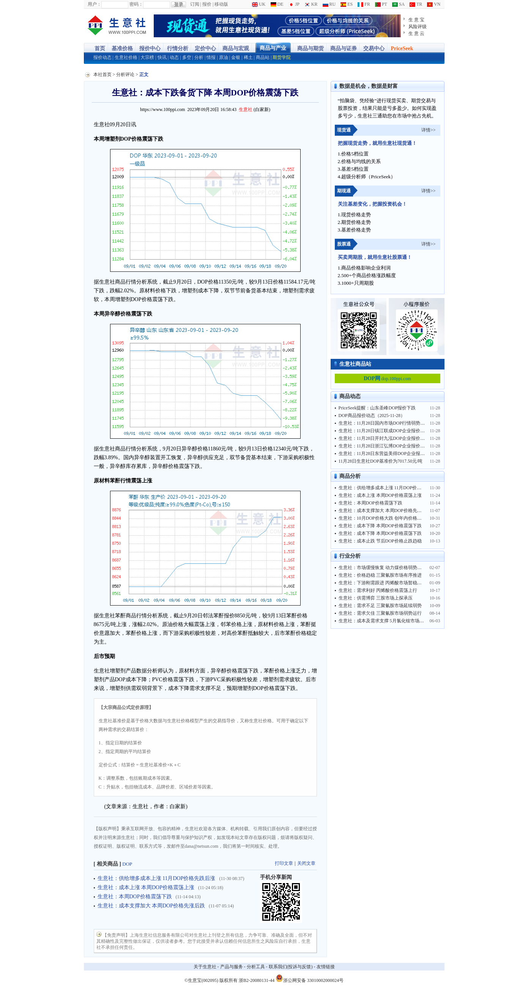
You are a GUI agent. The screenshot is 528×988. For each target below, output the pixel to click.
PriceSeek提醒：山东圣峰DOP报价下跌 (377, 408)
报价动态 (102, 57)
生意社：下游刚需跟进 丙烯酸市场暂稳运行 (382, 582)
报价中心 (150, 48)
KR (311, 4)
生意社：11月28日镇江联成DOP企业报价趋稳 (384, 430)
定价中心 (205, 48)
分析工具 (256, 966)
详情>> (428, 130)
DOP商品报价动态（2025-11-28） (372, 415)
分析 (198, 57)
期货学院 (282, 57)
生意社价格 (126, 57)
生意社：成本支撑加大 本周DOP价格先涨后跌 (151, 906)
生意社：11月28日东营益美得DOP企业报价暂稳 (386, 453)
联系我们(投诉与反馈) (291, 966)
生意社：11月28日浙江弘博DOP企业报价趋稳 (384, 446)
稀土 (248, 57)
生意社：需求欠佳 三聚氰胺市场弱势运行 (380, 613)
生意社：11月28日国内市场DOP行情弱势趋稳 (384, 423)
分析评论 (125, 74)
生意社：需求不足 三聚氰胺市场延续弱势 (380, 605)
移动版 (221, 4)
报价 (206, 4)
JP (293, 4)
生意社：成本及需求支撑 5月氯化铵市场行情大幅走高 (393, 620)
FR (364, 4)
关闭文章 (306, 863)
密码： (136, 4)
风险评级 (417, 26)
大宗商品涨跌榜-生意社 (117, 25)
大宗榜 (147, 57)
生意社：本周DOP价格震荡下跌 (135, 896)
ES (346, 4)
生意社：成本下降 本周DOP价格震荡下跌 (380, 525)
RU (329, 4)
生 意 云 (416, 33)
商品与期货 (310, 48)
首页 (100, 48)
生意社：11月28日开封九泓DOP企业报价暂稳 (384, 438)
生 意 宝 (416, 19)
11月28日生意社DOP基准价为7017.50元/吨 (381, 461)
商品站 (263, 57)
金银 (235, 57)
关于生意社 (205, 966)
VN (433, 4)
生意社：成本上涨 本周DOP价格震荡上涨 (146, 887)
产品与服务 (231, 966)
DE (277, 4)
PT (381, 4)
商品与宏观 (235, 48)
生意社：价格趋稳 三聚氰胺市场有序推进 (380, 575)
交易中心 (374, 48)
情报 (211, 57)
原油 (223, 57)
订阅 (194, 4)
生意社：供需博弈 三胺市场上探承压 (376, 598)
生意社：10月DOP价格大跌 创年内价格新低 (382, 518)
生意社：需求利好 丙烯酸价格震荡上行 (378, 590)
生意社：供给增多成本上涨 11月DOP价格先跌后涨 (157, 878)
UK (258, 4)
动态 (174, 57)
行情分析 (177, 48)
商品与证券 (343, 48)
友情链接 (326, 966)
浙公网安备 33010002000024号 (310, 978)
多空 (186, 57)
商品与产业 (273, 48)
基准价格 (122, 48)
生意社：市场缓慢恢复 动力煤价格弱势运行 (382, 567)
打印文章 (284, 863)
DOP (127, 864)
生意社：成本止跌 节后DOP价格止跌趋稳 (380, 541)
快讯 (162, 57)
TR (416, 4)
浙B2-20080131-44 (256, 980)
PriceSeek (402, 48)
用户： (94, 4)
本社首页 (102, 74)
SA (398, 4)
